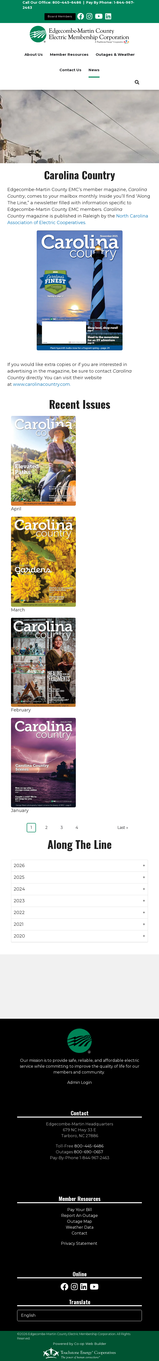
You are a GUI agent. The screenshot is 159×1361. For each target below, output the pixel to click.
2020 (19, 936)
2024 (19, 889)
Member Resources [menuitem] (69, 54)
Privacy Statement (79, 1243)
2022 (19, 912)
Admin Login (79, 1082)
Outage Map (79, 1221)
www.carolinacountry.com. (42, 384)
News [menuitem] (94, 70)
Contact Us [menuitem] (70, 70)
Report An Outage (79, 1215)
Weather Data (79, 1227)
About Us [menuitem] (33, 54)
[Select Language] (79, 1315)
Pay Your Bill (79, 1209)
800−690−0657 (88, 1152)
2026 (19, 865)
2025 (19, 877)
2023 (19, 901)
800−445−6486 (66, 2)
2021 (18, 924)
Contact (79, 1233)
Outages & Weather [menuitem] (115, 54)
